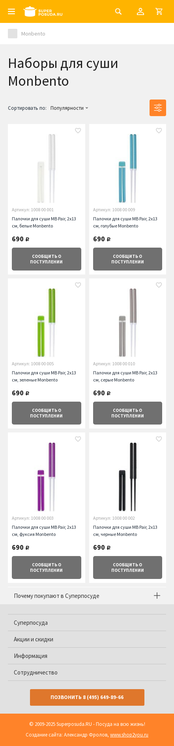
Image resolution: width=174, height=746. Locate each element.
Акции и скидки (33, 639)
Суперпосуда (31, 622)
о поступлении (46, 259)
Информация (30, 656)
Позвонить (87, 697)
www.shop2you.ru (129, 734)
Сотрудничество (36, 672)
